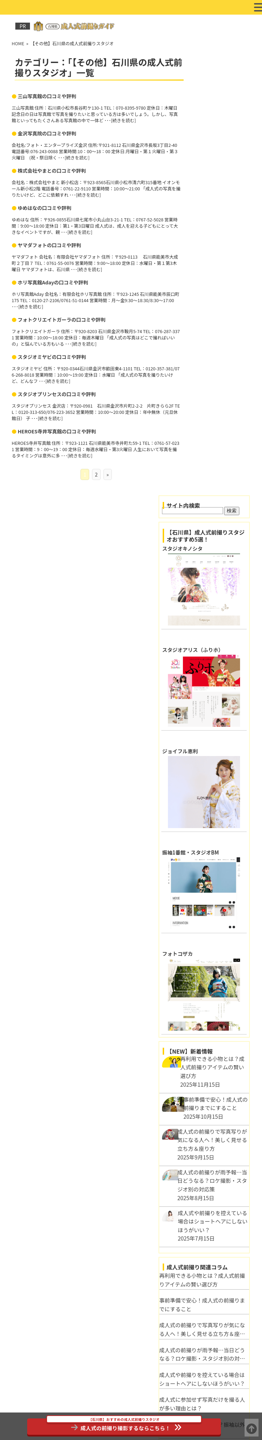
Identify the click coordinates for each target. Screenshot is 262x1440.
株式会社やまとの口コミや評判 (51, 170)
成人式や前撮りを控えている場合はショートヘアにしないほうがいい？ (213, 888)
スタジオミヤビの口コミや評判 (51, 355)
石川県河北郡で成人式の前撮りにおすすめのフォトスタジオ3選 (213, 1283)
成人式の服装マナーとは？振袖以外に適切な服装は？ (213, 937)
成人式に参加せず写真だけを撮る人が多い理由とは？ (213, 912)
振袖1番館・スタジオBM (208, 361)
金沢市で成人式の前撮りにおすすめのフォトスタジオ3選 (213, 1358)
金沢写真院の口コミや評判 (46, 133)
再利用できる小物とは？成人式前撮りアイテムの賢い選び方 (213, 788)
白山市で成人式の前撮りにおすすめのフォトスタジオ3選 (213, 1308)
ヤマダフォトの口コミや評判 (49, 244)
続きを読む (141, 120)
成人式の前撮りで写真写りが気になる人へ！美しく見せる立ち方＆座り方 (213, 838)
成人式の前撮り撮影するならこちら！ (123, 1425)
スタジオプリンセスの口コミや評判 (56, 391)
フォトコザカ (195, 447)
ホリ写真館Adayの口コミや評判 (52, 281)
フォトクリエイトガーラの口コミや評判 (61, 318)
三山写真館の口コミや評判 (46, 96)
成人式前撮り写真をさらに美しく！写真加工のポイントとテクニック (213, 962)
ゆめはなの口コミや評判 (44, 207)
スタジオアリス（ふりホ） (211, 190)
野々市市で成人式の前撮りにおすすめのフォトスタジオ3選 (213, 1333)
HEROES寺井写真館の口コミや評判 (56, 429)
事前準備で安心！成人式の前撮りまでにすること (213, 813)
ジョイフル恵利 (198, 276)
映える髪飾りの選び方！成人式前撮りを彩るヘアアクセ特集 (213, 987)
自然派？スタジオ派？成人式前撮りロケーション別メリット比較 (213, 1012)
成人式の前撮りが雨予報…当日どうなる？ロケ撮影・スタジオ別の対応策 (213, 863)
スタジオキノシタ (200, 104)
